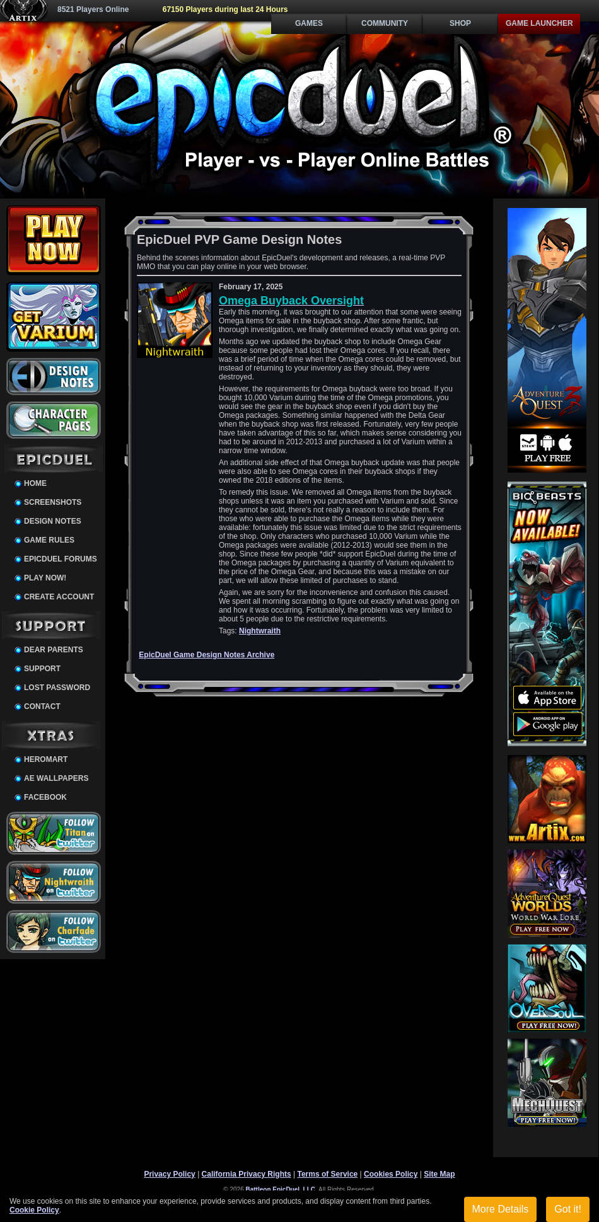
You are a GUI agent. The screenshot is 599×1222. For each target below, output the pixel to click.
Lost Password (57, 687)
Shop (460, 23)
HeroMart (45, 759)
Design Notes (52, 521)
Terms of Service (327, 1174)
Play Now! (45, 578)
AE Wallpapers (56, 778)
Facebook (45, 797)
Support (42, 668)
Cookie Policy (34, 1210)
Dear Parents (53, 649)
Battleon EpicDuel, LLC (281, 1189)
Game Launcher (539, 23)
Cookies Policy (390, 1174)
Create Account (59, 596)
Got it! (567, 1209)
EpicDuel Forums (60, 559)
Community (384, 23)
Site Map (439, 1174)
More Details (500, 1209)
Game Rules (49, 540)
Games (309, 23)
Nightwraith (260, 630)
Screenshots (52, 502)
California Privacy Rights (246, 1174)
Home (35, 483)
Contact (42, 706)
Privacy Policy (169, 1174)
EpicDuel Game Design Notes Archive (206, 654)
